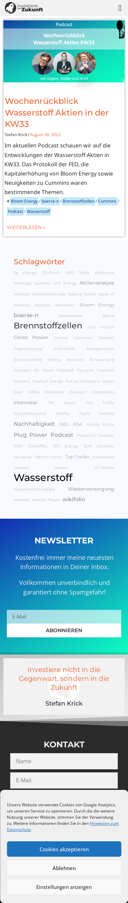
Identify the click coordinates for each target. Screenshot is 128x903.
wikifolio (73, 499)
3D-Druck (51, 272)
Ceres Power (31, 337)
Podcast (15, 211)
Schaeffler (38, 446)
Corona (61, 338)
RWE (18, 446)
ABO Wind (77, 272)
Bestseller (65, 305)
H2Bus (34, 392)
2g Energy (25, 272)
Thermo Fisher (48, 457)
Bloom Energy (24, 201)
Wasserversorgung (91, 489)
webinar (22, 500)
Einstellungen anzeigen (64, 886)
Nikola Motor (100, 424)
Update (21, 468)
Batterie (43, 305)
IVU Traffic (100, 403)
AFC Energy (65, 283)
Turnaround (103, 457)
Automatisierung (49, 294)
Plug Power (30, 434)
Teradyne (22, 457)
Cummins (107, 201)
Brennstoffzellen (78, 201)
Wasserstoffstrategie (34, 489)
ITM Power (61, 403)
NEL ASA (70, 424)
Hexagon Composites (91, 392)
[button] (120, 8)
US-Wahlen (103, 468)
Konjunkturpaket (30, 413)
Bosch (108, 316)
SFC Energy (66, 446)
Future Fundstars (83, 381)
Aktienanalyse (97, 283)
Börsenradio (71, 316)
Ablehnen (64, 868)
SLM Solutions (99, 446)
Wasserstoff (38, 211)
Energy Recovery (66, 360)
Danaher (106, 338)
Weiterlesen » (26, 227)
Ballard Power (82, 294)
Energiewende (28, 360)
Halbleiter (55, 392)
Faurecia (85, 370)
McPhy (62, 413)
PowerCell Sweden (96, 435)
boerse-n (50, 201)
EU (37, 370)
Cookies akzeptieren (64, 849)
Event (48, 370)
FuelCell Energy (48, 381)
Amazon (22, 294)
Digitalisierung (28, 349)
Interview (25, 402)
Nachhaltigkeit (34, 423)
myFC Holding (96, 413)
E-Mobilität (64, 349)
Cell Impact (101, 327)
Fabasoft (65, 370)
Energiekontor (100, 349)
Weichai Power (46, 500)
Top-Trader (77, 456)
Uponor (61, 468)
